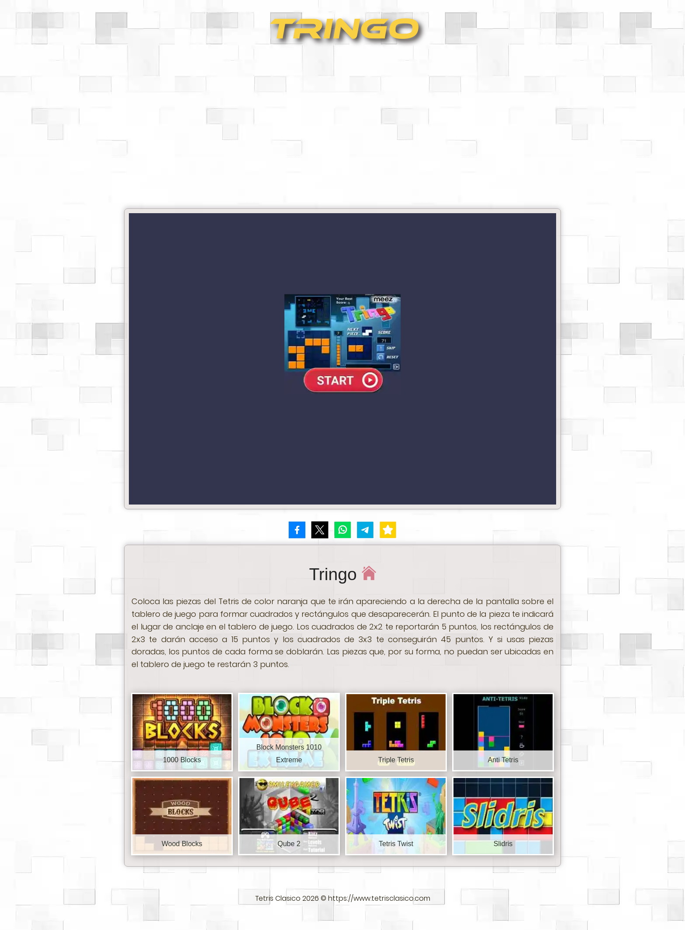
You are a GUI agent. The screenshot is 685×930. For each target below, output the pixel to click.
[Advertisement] (342, 129)
